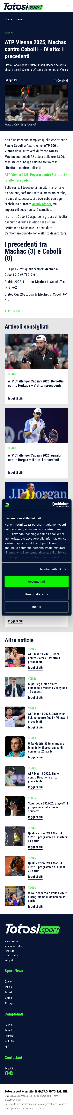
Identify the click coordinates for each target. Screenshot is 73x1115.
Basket (8, 992)
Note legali (10, 951)
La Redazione (11, 955)
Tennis (20, 19)
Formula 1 (10, 1035)
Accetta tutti (36, 581)
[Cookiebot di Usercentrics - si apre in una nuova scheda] (52, 504)
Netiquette (10, 960)
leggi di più (15, 398)
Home (8, 19)
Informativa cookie (13, 946)
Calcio (8, 981)
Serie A (9, 1025)
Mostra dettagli (50, 569)
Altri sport (10, 1003)
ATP (7, 311)
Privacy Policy (11, 941)
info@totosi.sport (13, 1100)
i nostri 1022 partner (28, 524)
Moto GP (9, 1041)
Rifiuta (36, 607)
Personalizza (36, 594)
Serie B (8, 1030)
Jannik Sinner (41, 204)
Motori (8, 997)
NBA (7, 1046)
